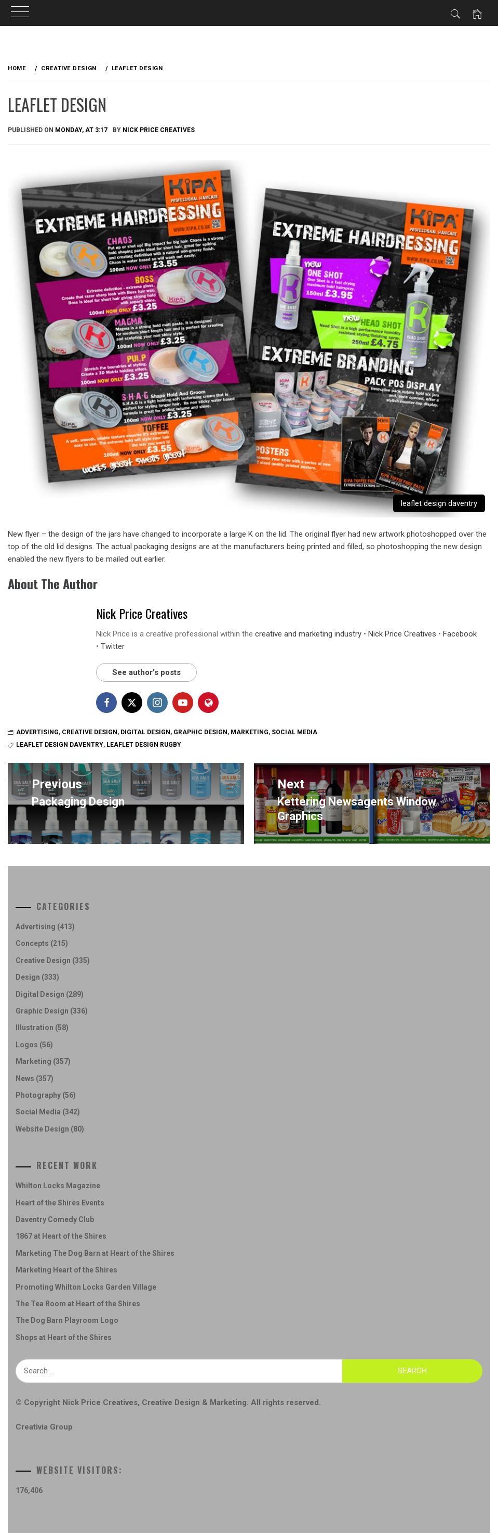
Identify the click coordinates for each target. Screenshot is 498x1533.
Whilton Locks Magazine (58, 1185)
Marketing (249, 732)
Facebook (460, 634)
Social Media (294, 732)
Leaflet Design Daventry (59, 744)
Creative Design (89, 732)
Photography (38, 1095)
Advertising (37, 732)
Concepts (32, 943)
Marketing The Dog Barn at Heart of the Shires (95, 1253)
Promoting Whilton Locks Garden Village (86, 1287)
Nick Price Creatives (159, 130)
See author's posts (146, 672)
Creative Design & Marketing (194, 1402)
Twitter (113, 646)
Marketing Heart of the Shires (66, 1270)
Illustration (34, 1027)
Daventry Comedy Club (55, 1219)
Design (28, 977)
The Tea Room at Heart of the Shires (78, 1304)
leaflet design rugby (143, 744)
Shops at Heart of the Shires (64, 1337)
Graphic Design (200, 732)
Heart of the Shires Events (60, 1203)
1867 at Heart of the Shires (61, 1236)
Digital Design (145, 732)
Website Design (42, 1129)
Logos (27, 1045)
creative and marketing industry (308, 634)
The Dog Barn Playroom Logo (67, 1320)
